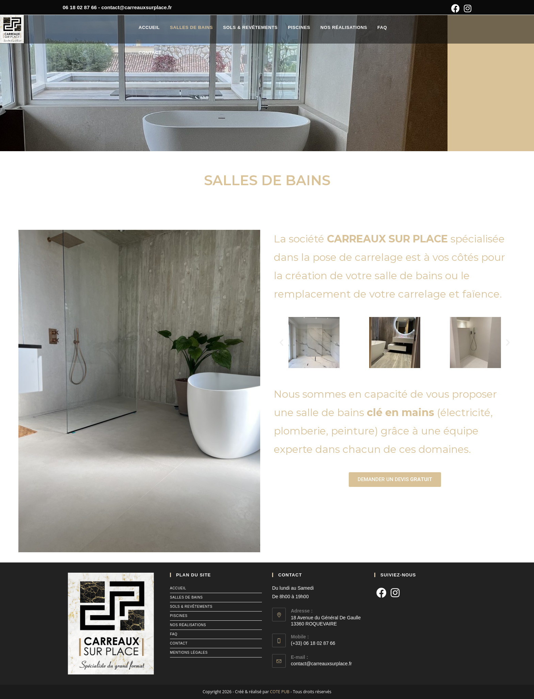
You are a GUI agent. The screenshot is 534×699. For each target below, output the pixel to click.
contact (179, 643)
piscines (178, 616)
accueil (178, 588)
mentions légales (189, 652)
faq (173, 634)
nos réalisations (188, 625)
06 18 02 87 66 (80, 7)
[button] (281, 342)
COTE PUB (279, 692)
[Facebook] (381, 593)
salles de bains (186, 597)
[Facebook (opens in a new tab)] (455, 8)
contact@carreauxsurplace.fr (136, 7)
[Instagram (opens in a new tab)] (466, 8)
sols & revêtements (191, 606)
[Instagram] (395, 593)
